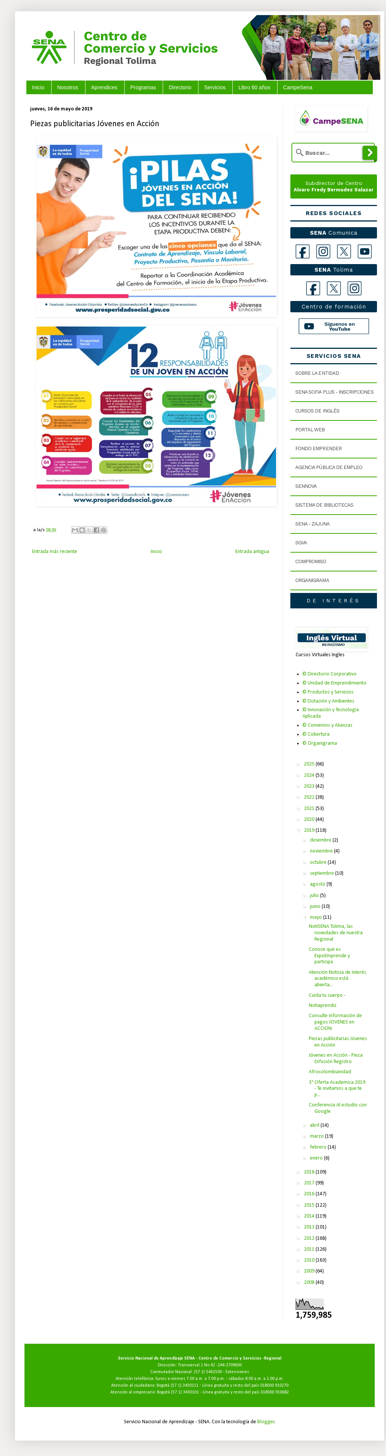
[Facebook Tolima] (313, 288)
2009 (310, 1271)
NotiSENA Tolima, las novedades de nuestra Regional (336, 933)
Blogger (266, 1422)
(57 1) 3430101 (185, 1392)
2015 (310, 1205)
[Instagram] (323, 251)
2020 (310, 819)
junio (316, 906)
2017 (310, 1183)
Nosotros (67, 87)
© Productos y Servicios (328, 692)
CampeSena (298, 87)
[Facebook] (303, 251)
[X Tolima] (334, 288)
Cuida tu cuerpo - (327, 995)
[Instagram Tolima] (355, 288)
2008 (310, 1282)
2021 (310, 808)
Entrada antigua (252, 552)
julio (315, 895)
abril (315, 1125)
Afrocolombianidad (330, 1072)
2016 (310, 1194)
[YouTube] (365, 251)
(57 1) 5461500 (208, 1372)
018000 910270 (274, 1385)
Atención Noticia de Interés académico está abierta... (337, 979)
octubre (319, 862)
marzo (317, 1136)
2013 (310, 1227)
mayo (316, 917)
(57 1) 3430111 (184, 1385)
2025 (310, 764)
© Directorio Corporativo (329, 674)
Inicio (38, 87)
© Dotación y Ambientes (328, 701)
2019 (310, 830)
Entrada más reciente (54, 552)
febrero (319, 1147)
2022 (310, 797)
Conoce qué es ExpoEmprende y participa (329, 956)
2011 (310, 1249)
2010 (310, 1260)
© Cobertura (316, 734)
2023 (310, 786)
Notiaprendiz (323, 1005)
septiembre (322, 873)
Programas (143, 87)
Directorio (180, 87)
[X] (344, 251)
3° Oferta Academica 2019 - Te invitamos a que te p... (337, 1089)
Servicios (215, 87)
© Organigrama (319, 743)
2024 (310, 775)
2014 (310, 1216)
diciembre (321, 840)
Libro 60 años (254, 87)
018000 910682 (275, 1392)
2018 (310, 1172)
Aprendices (104, 87)
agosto (318, 884)
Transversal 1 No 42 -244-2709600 (210, 1365)
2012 (310, 1238)
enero (317, 1158)
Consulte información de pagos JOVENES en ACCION (335, 1022)
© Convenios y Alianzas (327, 725)
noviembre (322, 851)
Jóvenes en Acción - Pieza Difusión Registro (336, 1059)
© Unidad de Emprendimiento (334, 683)
